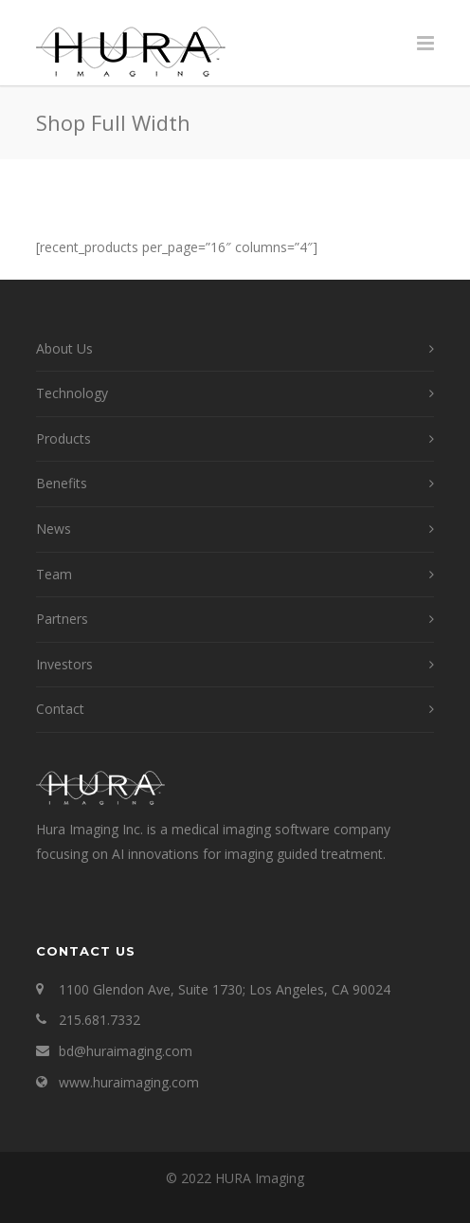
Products (63, 438)
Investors (64, 664)
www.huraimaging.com (129, 1082)
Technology (72, 393)
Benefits (61, 483)
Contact (60, 709)
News (53, 529)
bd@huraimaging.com (125, 1051)
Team (54, 574)
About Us (64, 348)
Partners (62, 619)
